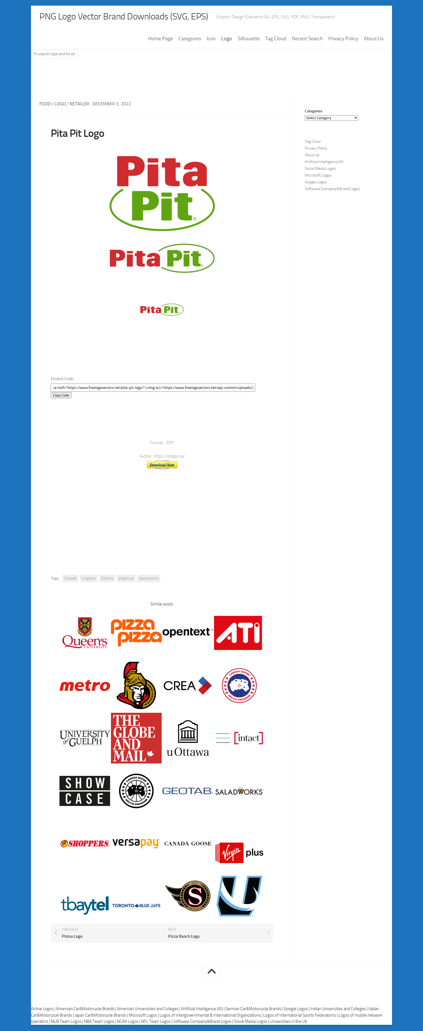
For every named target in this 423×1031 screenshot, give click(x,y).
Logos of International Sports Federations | (301, 1015)
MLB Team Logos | (67, 1022)
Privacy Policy (343, 39)
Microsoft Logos (318, 175)
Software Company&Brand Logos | (203, 1022)
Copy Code (61, 396)
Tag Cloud (275, 39)
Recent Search (307, 39)
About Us (374, 39)
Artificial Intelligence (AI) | (203, 1009)
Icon (211, 39)
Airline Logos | (43, 1009)
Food (45, 104)
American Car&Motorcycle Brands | (86, 1009)
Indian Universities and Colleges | (339, 1009)
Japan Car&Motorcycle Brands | (102, 1015)
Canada (70, 578)
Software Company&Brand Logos (332, 189)
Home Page (160, 39)
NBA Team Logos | (100, 1022)
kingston (89, 578)
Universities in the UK (288, 1022)
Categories (190, 39)
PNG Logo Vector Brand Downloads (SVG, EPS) (134, 17)
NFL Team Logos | (157, 1022)
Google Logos (316, 182)
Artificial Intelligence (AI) (324, 162)
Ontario (107, 578)
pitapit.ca (126, 578)
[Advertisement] (211, 78)
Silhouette (249, 39)
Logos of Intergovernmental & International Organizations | (211, 1015)
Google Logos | (297, 1009)
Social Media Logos (320, 169)
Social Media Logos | (252, 1022)
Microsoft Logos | (144, 1015)
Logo (226, 39)
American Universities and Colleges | (149, 1009)
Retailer (79, 104)
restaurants (148, 578)
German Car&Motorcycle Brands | (254, 1009)
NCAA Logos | (129, 1022)
